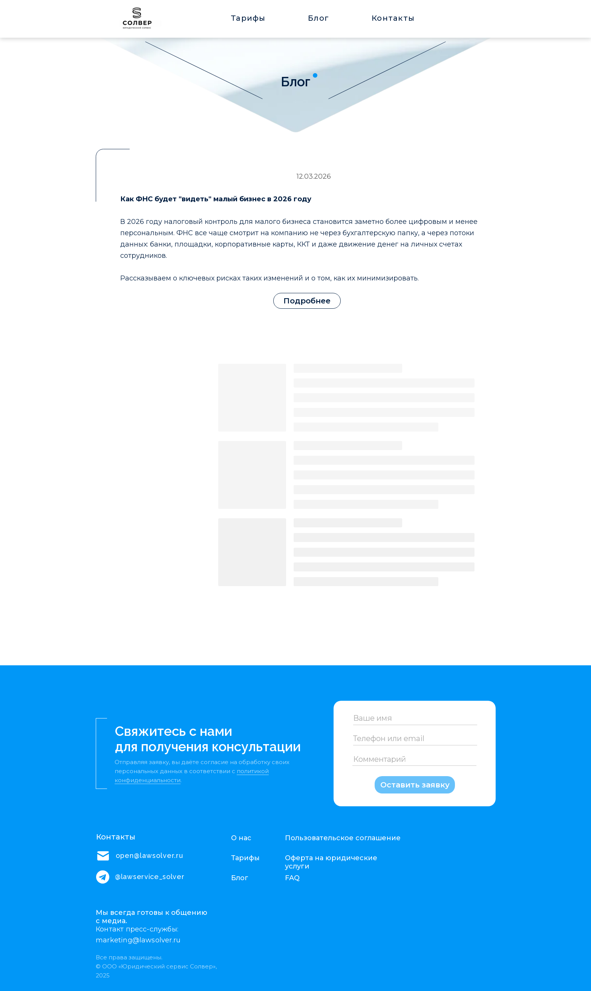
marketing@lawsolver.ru (138, 940)
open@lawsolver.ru (149, 855)
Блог (318, 18)
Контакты (393, 18)
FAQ (292, 878)
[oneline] (415, 739)
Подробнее (307, 300)
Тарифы (248, 18)
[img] (134, 20)
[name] (415, 718)
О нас (241, 838)
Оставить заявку (415, 784)
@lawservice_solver (150, 877)
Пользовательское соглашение (343, 838)
